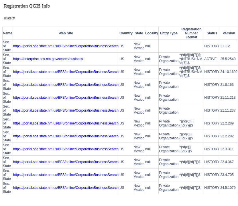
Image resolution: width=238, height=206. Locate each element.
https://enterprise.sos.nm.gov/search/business (48, 59)
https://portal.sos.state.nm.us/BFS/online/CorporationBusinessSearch (66, 46)
